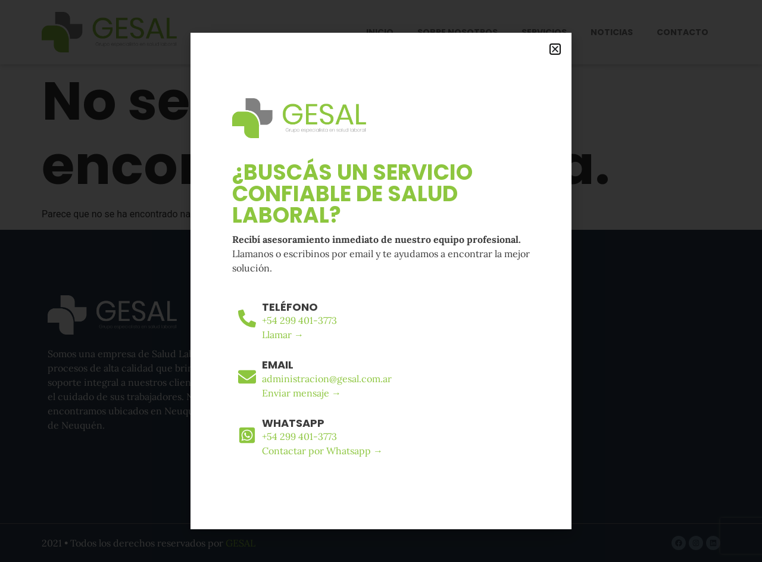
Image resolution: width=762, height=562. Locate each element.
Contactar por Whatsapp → (322, 451)
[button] (555, 49)
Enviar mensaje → (301, 393)
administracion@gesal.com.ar (327, 379)
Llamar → (283, 335)
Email (277, 364)
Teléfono (290, 306)
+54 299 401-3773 (299, 320)
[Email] (247, 377)
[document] (381, 281)
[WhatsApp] (247, 435)
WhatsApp (293, 423)
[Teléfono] (247, 318)
